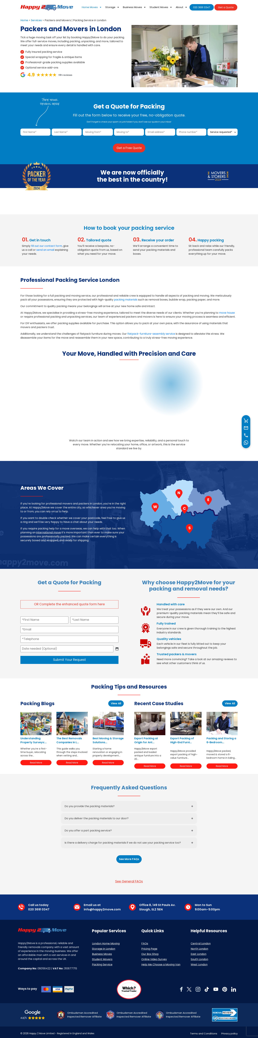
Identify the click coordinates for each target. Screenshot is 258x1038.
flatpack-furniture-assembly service (151, 331)
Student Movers (102, 957)
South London (199, 957)
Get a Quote (226, 7)
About (182, 7)
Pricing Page (149, 946)
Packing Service (102, 962)
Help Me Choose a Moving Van (160, 962)
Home (24, 20)
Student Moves (161, 7)
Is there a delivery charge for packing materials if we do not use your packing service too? (122, 840)
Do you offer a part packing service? (88, 828)
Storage (112, 7)
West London (199, 962)
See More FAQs (129, 856)
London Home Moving (106, 941)
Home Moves (92, 7)
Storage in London (103, 946)
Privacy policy (229, 1031)
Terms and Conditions (203, 1031)
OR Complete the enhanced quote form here (69, 601)
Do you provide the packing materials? (89, 803)
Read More (36, 760)
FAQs (144, 941)
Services (36, 20)
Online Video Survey (154, 957)
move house (227, 310)
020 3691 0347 (201, 7)
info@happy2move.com (102, 907)
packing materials (125, 297)
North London (199, 946)
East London (198, 951)
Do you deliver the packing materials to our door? (96, 816)
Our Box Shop (150, 951)
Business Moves (134, 7)
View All (116, 701)
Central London (201, 941)
